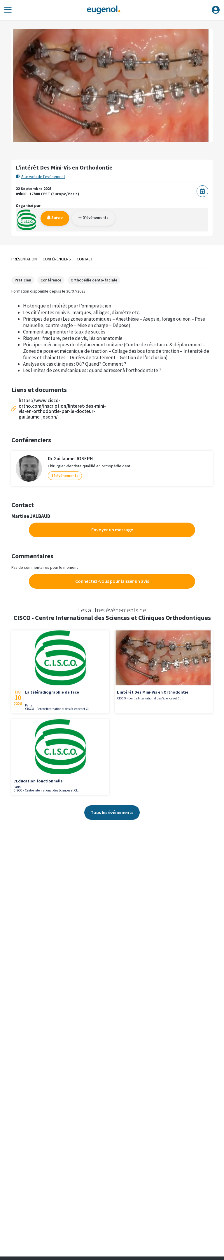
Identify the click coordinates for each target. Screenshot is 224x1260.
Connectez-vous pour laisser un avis (112, 581)
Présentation (24, 259)
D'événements (93, 217)
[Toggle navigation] (8, 10)
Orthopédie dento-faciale (94, 280)
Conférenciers (57, 259)
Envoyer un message (112, 530)
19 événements (64, 475)
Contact (85, 259)
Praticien (23, 280)
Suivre (55, 217)
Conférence (51, 280)
